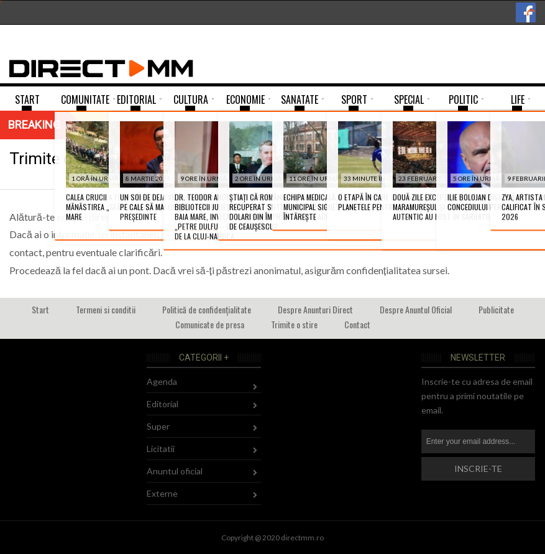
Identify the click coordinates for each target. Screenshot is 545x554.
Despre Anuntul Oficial (416, 309)
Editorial (162, 404)
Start (40, 309)
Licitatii (161, 448)
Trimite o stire (294, 324)
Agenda (162, 381)
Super (158, 426)
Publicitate (496, 309)
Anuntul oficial (175, 471)
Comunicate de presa (209, 324)
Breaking (34, 124)
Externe (162, 493)
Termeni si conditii (105, 309)
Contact (357, 324)
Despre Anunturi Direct (315, 309)
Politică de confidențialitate (206, 309)
